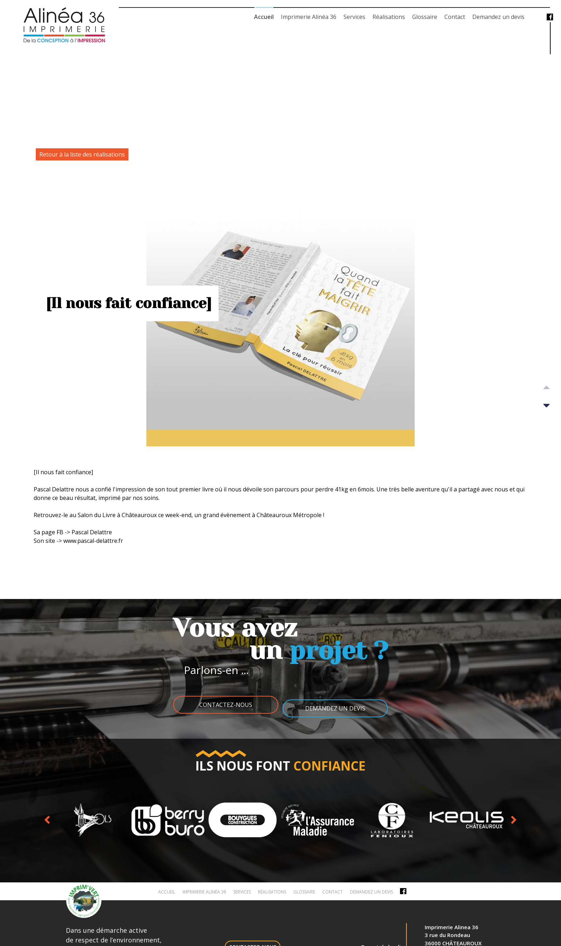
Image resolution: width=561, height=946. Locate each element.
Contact (454, 17)
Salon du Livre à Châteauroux (117, 515)
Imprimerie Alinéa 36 (308, 17)
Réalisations (388, 17)
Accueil (264, 17)
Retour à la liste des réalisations (82, 154)
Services (354, 17)
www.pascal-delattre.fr (93, 541)
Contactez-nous (221, 705)
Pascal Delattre (54, 489)
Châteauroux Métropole (289, 515)
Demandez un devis (498, 17)
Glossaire (424, 17)
